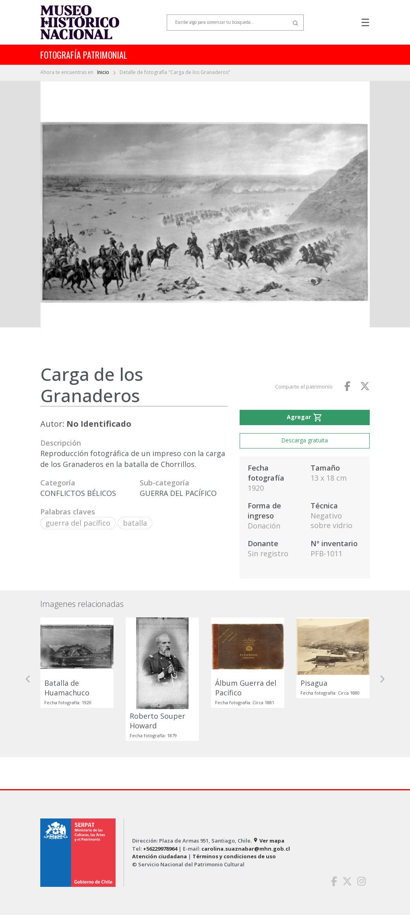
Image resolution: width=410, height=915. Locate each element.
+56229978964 (160, 848)
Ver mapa (268, 840)
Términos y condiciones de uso (234, 856)
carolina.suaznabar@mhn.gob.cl (245, 848)
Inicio (103, 72)
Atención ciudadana (159, 856)
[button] (28, 679)
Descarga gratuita (304, 440)
